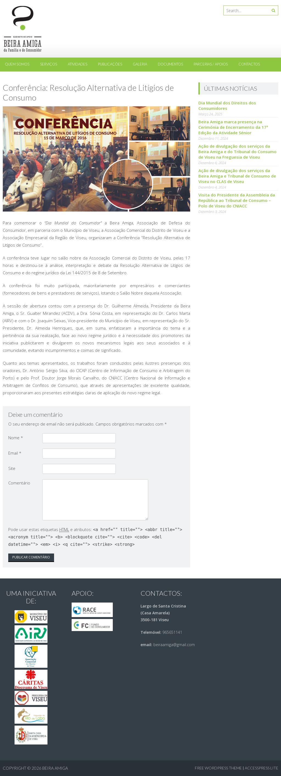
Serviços (48, 64)
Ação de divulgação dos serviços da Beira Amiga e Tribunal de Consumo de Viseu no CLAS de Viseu (237, 176)
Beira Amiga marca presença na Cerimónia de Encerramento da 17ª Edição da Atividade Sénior (233, 127)
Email (14, 453)
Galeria (140, 64)
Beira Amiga (55, 768)
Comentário (19, 483)
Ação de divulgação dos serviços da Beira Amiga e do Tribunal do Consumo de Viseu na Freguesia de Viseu (237, 151)
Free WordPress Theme (218, 768)
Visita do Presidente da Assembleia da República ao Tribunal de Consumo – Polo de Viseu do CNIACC (236, 200)
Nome (15, 437)
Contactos (249, 64)
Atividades (77, 64)
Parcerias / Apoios (211, 64)
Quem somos (17, 64)
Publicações (110, 64)
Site (11, 468)
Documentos (170, 64)
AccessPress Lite (261, 768)
